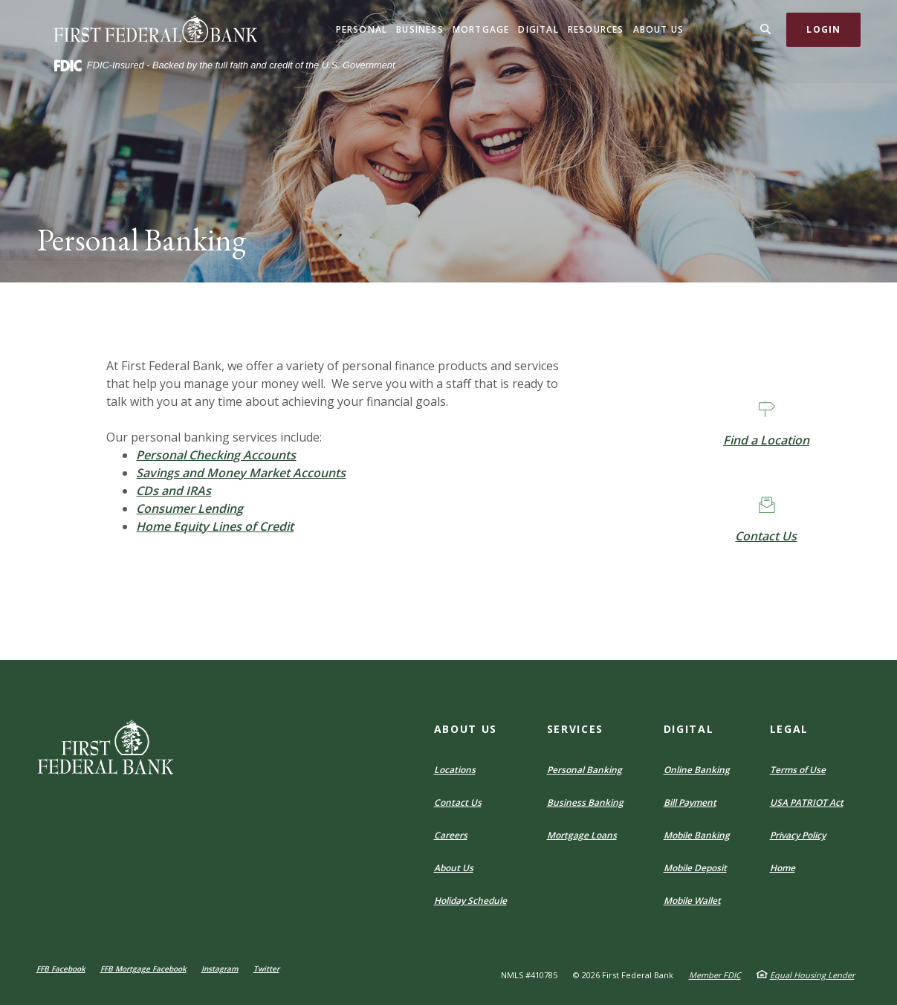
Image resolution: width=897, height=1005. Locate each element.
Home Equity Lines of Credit (215, 526)
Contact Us (766, 536)
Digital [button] (538, 29)
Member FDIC (715, 974)
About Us (453, 868)
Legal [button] (789, 729)
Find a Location (766, 440)
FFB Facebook (60, 968)
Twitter (266, 968)
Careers (450, 835)
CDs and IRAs (173, 490)
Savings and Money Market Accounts (241, 473)
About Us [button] (658, 29)
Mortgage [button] (481, 29)
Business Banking (585, 802)
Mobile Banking (697, 835)
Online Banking (697, 769)
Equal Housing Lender (812, 974)
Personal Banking (584, 769)
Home (782, 868)
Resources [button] (596, 29)
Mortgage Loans (582, 835)
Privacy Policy (798, 835)
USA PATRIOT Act (806, 802)
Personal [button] (362, 29)
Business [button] (420, 29)
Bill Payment (690, 802)
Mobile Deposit (695, 868)
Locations (455, 769)
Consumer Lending (189, 508)
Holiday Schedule (470, 900)
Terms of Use (798, 769)
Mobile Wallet (692, 900)
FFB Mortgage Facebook (143, 968)
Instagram (220, 968)
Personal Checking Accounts (216, 455)
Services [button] (575, 729)
